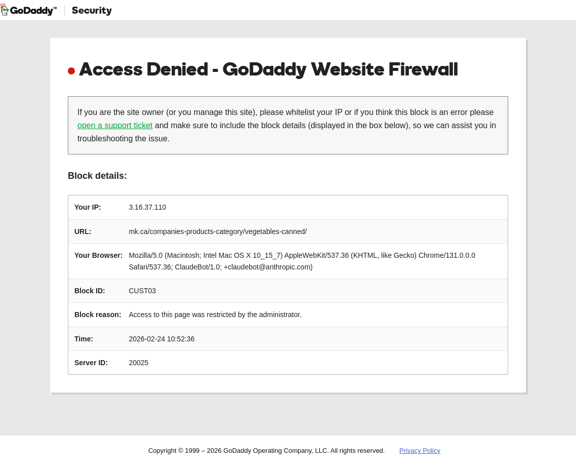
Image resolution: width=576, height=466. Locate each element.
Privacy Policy (419, 450)
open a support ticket (115, 125)
